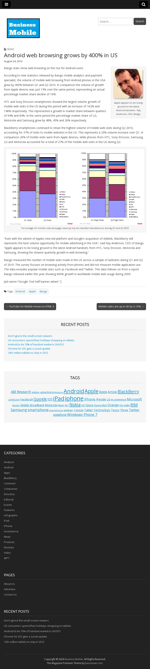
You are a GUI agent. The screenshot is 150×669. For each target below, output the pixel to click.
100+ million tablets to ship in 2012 (28, 353)
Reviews (9, 547)
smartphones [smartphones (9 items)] (56, 410)
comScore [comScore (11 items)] (14, 399)
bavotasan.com (94, 663)
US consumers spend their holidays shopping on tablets (41, 340)
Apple (32, 291)
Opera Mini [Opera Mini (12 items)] (100, 405)
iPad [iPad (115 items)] (58, 398)
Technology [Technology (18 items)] (101, 410)
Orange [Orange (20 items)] (113, 405)
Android (20, 291)
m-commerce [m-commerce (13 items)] (118, 399)
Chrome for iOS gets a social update (29, 348)
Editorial (9, 499)
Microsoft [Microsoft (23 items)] (134, 399)
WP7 (6, 558)
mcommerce (11, 531)
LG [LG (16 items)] (108, 399)
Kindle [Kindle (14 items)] (102, 399)
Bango (43, 291)
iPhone (8, 526)
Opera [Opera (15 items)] (89, 405)
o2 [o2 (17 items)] (83, 405)
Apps (7, 473)
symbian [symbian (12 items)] (68, 410)
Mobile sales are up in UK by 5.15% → (121, 306)
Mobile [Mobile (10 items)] (16, 405)
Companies (11, 489)
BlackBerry (10, 478)
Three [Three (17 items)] (124, 410)
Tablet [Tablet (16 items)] (88, 410)
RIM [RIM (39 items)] (134, 404)
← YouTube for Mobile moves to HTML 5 (30, 306)
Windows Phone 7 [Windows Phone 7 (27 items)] (82, 414)
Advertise (9, 589)
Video (7, 553)
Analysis (9, 462)
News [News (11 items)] (61, 405)
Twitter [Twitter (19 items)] (134, 410)
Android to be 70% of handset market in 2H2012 (36, 344)
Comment (9, 483)
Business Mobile (74, 659)
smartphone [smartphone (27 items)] (38, 409)
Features (9, 510)
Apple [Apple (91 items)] (91, 391)
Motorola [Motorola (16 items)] (51, 405)
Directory (9, 494)
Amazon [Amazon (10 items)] (58, 392)
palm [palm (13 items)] (127, 405)
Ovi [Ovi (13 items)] (121, 405)
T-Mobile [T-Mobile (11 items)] (79, 410)
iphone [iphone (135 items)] (74, 398)
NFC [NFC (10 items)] (67, 405)
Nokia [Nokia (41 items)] (75, 404)
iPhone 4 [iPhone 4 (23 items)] (91, 399)
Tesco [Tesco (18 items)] (115, 410)
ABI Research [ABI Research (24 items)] (21, 392)
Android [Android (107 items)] (74, 391)
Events (8, 505)
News (10, 49)
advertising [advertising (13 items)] (47, 392)
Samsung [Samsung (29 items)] (19, 409)
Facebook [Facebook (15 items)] (26, 399)
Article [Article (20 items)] (112, 392)
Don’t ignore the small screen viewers (30, 336)
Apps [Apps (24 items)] (103, 392)
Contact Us (10, 594)
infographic (11, 515)
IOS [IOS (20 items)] (50, 399)
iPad (6, 520)
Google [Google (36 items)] (40, 399)
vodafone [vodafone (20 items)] (60, 415)
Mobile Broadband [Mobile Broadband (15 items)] (32, 405)
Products (9, 542)
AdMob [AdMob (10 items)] (36, 392)
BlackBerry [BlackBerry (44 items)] (128, 391)
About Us (9, 584)
